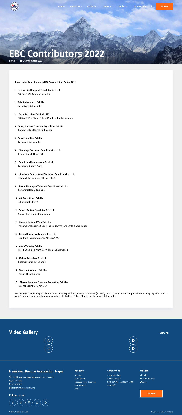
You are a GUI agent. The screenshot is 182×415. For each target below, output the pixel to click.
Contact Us (140, 6)
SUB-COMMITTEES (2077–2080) (120, 382)
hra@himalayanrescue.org (23, 388)
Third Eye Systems (166, 412)
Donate (164, 6)
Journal (108, 6)
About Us (76, 6)
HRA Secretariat (114, 379)
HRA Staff (111, 385)
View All (164, 333)
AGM (76, 389)
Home (61, 6)
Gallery (123, 6)
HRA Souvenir (80, 385)
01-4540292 (17, 381)
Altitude (92, 6)
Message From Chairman (85, 382)
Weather (143, 382)
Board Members (114, 375)
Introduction (80, 379)
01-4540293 (17, 384)
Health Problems (147, 379)
